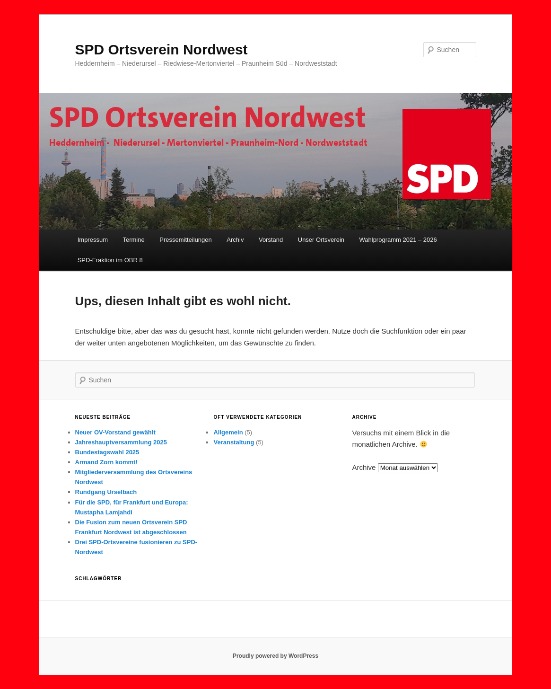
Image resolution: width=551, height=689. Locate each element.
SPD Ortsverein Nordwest (161, 49)
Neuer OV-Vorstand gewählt (115, 432)
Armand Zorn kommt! (106, 462)
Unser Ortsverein (321, 239)
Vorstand (271, 239)
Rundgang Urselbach (106, 491)
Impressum (93, 239)
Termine (133, 239)
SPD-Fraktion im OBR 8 (110, 260)
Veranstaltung (233, 442)
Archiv (235, 239)
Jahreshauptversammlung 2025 (121, 442)
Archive (364, 467)
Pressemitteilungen (185, 239)
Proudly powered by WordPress (275, 656)
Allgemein (228, 432)
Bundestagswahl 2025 (107, 452)
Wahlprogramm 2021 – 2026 (398, 239)
